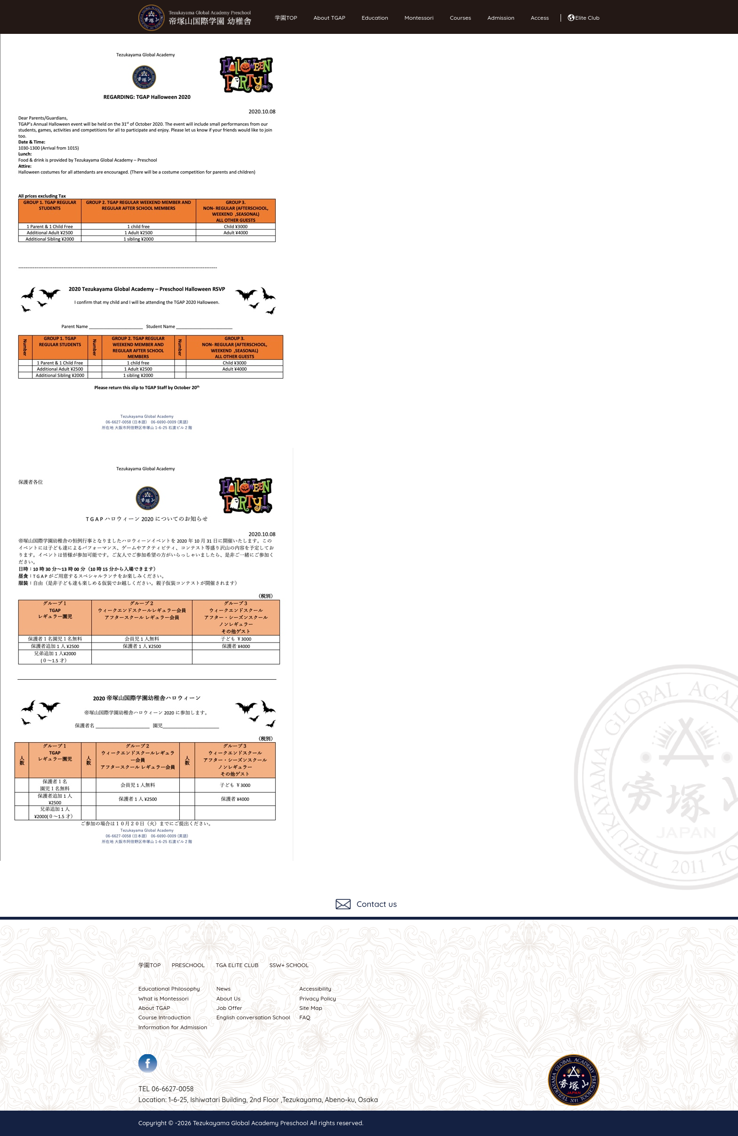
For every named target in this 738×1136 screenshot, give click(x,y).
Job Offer (229, 1007)
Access (537, 17)
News (224, 988)
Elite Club (587, 17)
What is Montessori (163, 998)
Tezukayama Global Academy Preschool (250, 1123)
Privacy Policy (317, 998)
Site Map (310, 1007)
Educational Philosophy (169, 988)
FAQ (304, 1017)
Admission (498, 17)
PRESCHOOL (188, 965)
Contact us (377, 904)
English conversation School (253, 1017)
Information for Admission (172, 1027)
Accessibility (315, 988)
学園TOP (286, 17)
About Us (229, 998)
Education (372, 17)
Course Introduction (164, 1017)
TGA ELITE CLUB (237, 965)
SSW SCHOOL (289, 965)
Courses (458, 17)
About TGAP (327, 17)
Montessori (416, 17)
